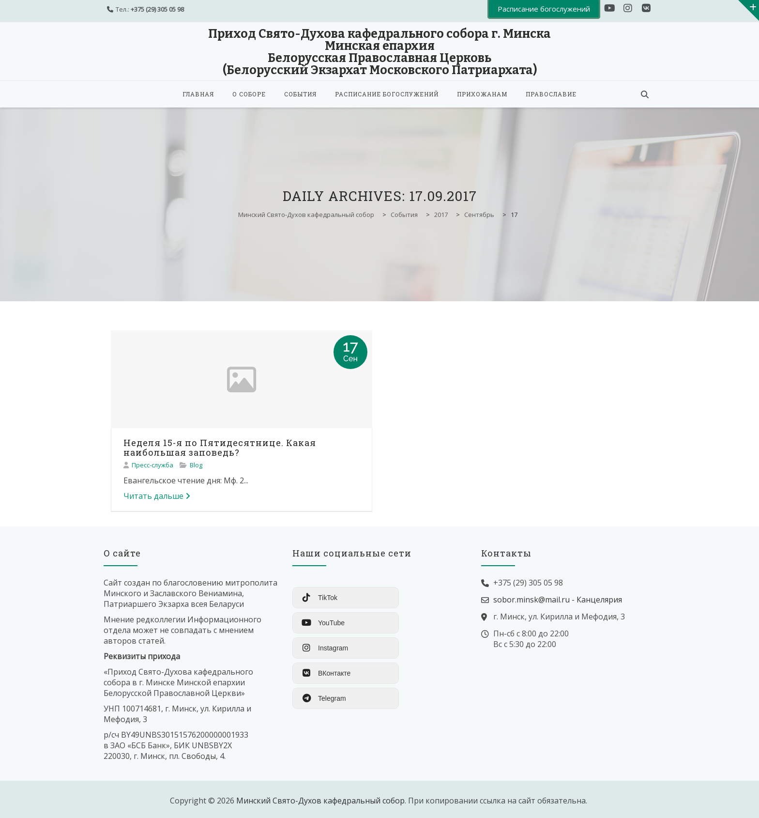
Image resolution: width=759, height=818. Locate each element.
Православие (551, 94)
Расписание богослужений (387, 94)
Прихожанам (482, 94)
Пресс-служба (152, 465)
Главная (198, 94)
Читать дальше (156, 496)
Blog (196, 465)
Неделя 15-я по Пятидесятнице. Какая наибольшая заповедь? (219, 447)
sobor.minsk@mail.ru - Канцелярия (557, 599)
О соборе (249, 94)
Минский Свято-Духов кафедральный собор (320, 800)
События (300, 94)
